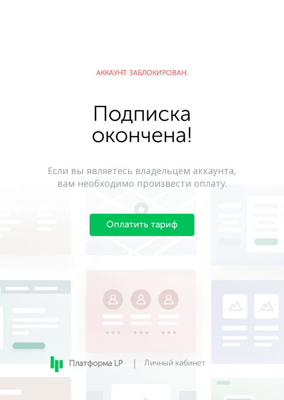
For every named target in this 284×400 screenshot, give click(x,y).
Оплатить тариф (142, 224)
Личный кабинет (175, 363)
